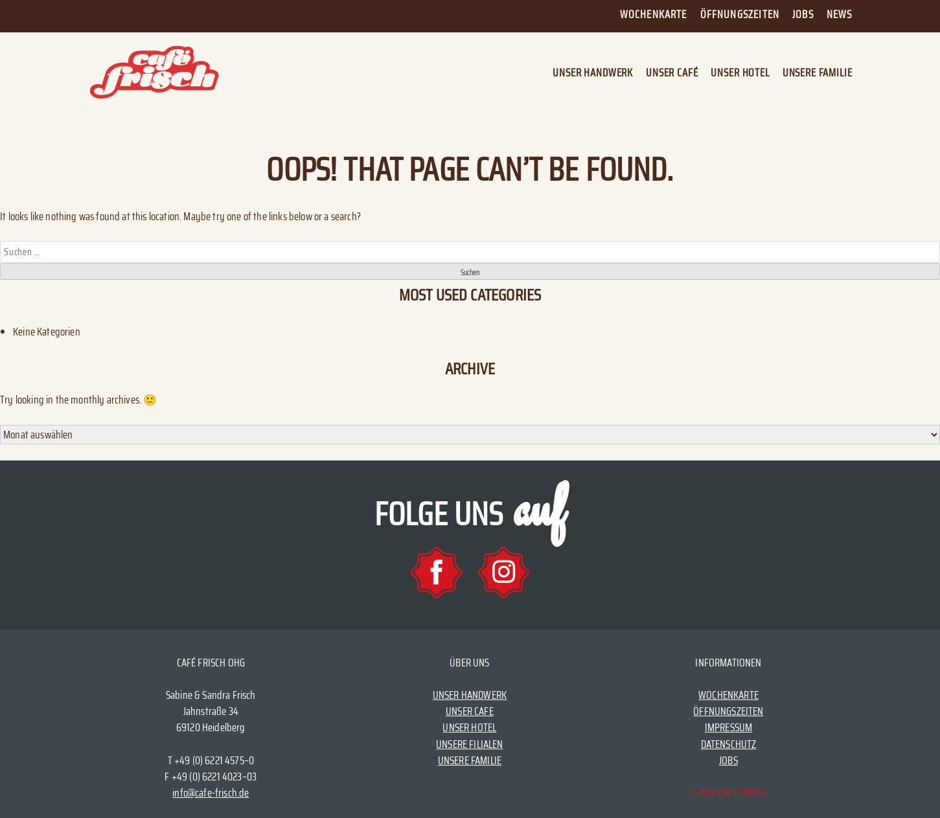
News (840, 14)
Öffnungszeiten (739, 14)
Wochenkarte (653, 14)
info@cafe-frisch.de (210, 792)
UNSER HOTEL (469, 727)
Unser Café (672, 73)
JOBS (728, 760)
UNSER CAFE (470, 711)
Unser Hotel (740, 73)
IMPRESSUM (729, 727)
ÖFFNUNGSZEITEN (728, 711)
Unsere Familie (818, 73)
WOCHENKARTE (728, 695)
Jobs (803, 14)
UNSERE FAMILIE (469, 760)
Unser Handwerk (593, 73)
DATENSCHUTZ (729, 744)
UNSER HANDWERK (470, 695)
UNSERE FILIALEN (469, 744)
